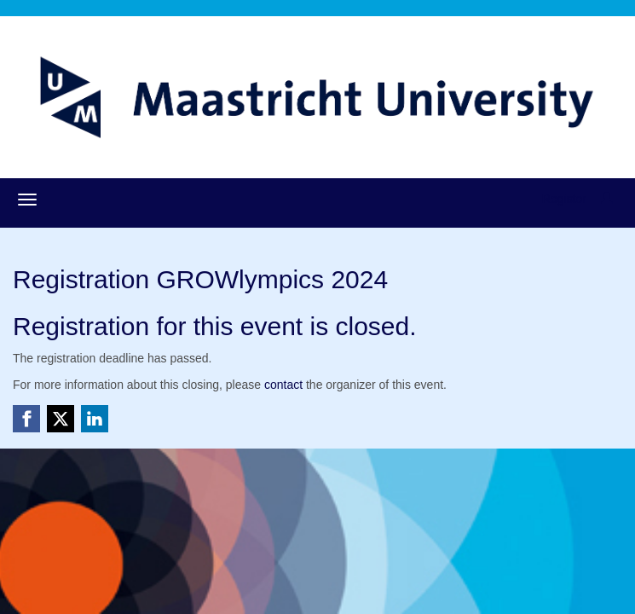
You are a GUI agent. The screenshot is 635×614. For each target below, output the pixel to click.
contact (283, 384)
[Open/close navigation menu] (27, 199)
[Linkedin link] (94, 418)
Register (564, 199)
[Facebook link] (26, 418)
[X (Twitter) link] (60, 418)
